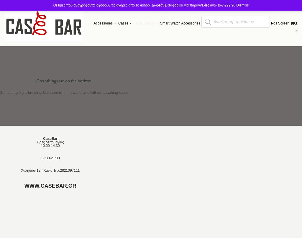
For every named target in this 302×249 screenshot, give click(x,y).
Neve (8, 244)
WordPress (44, 244)
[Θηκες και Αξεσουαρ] (43, 23)
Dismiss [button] (242, 5)
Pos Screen (280, 23)
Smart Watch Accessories (180, 23)
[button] (115, 23)
